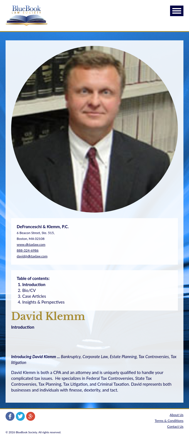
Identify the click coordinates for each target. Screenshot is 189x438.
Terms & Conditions (169, 421)
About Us (176, 415)
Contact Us (175, 426)
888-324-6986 (28, 250)
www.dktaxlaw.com (31, 244)
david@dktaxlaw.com (32, 256)
